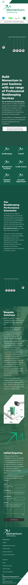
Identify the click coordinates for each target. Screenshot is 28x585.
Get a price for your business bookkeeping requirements (15, 128)
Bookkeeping (6, 539)
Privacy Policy (6, 568)
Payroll (4, 542)
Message (6, 502)
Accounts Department (8, 554)
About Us (5, 559)
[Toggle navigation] (3, 2)
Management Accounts (9, 545)
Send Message (14, 519)
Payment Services (7, 551)
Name (5, 484)
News (4, 562)
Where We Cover (7, 565)
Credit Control (6, 548)
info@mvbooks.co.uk (11, 583)
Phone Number (7, 496)
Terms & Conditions (8, 571)
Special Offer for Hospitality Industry (14, 21)
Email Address (7, 490)
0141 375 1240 (8, 581)
